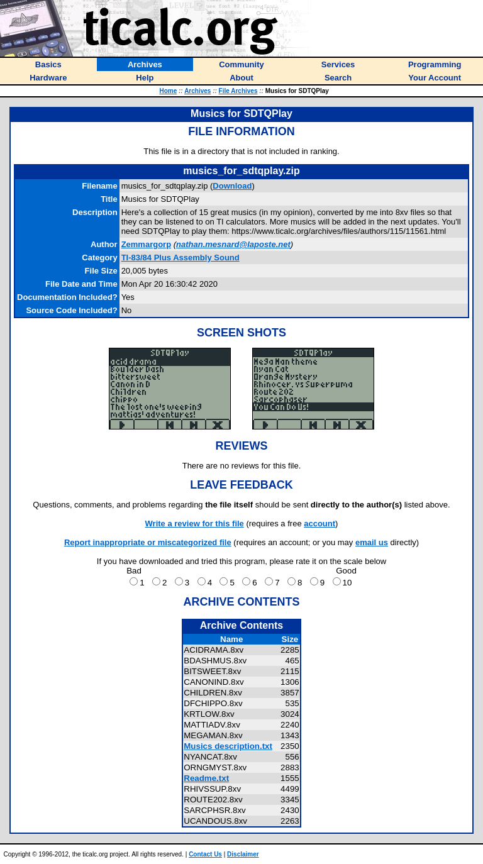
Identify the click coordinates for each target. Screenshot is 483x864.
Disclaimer (243, 854)
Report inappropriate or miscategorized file (147, 542)
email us (371, 542)
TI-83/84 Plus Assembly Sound (180, 257)
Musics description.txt (228, 746)
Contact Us (205, 854)
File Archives (238, 90)
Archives (197, 90)
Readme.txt (206, 778)
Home (168, 90)
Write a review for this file (194, 523)
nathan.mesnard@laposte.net (233, 244)
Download (232, 186)
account (319, 523)
